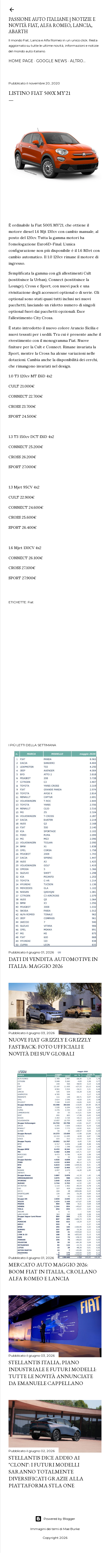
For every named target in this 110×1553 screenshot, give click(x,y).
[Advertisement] (55, 674)
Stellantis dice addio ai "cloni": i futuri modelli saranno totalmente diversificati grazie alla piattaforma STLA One (46, 1471)
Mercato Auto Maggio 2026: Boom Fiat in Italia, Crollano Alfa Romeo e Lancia (53, 1271)
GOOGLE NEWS (51, 60)
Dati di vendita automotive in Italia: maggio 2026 (53, 962)
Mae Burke (71, 1529)
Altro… (77, 60)
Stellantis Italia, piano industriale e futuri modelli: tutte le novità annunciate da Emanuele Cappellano (52, 1373)
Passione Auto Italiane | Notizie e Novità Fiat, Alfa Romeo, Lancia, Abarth (52, 25)
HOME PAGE (21, 60)
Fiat (31, 602)
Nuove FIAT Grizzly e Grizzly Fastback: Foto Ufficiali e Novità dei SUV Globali (50, 1046)
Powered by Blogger (55, 1519)
